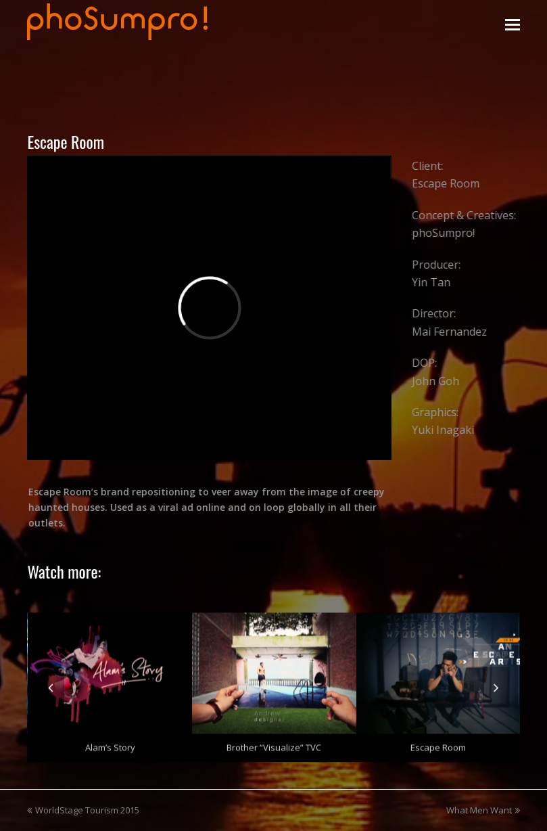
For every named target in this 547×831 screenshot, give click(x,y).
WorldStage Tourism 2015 (83, 810)
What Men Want (483, 810)
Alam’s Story (110, 744)
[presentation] (50, 684)
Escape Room (438, 744)
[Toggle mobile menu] (512, 24)
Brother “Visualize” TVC (274, 744)
